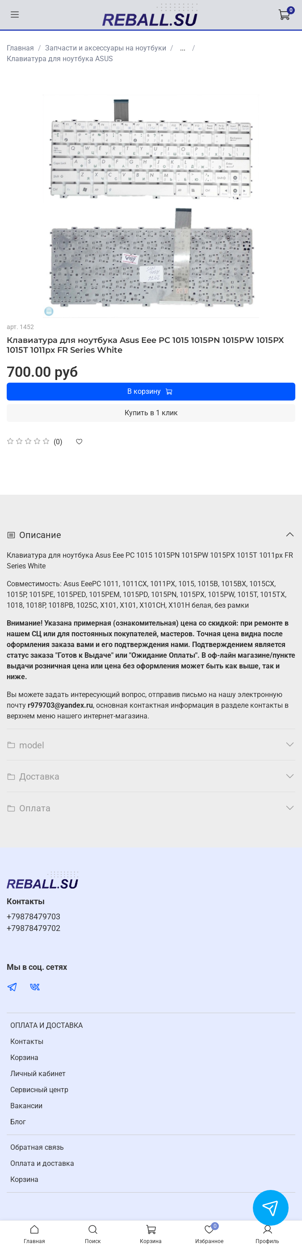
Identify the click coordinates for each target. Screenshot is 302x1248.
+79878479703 (33, 916)
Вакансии (26, 1106)
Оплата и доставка (42, 1163)
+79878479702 (33, 928)
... (182, 48)
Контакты (26, 1041)
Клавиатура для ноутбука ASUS (60, 58)
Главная (20, 48)
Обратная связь (37, 1147)
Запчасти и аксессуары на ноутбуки (105, 48)
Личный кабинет (38, 1073)
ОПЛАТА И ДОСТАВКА (46, 1025)
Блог (18, 1122)
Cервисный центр (39, 1089)
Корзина (24, 1057)
